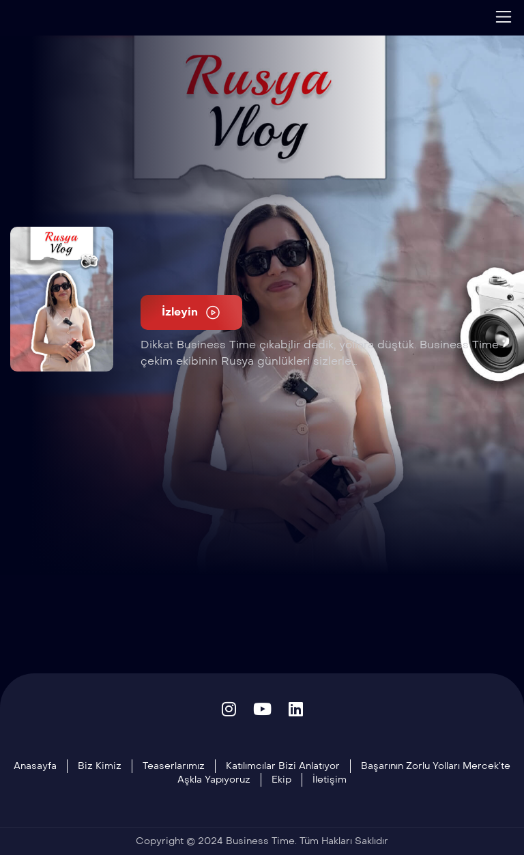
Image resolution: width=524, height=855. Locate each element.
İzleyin (191, 312)
